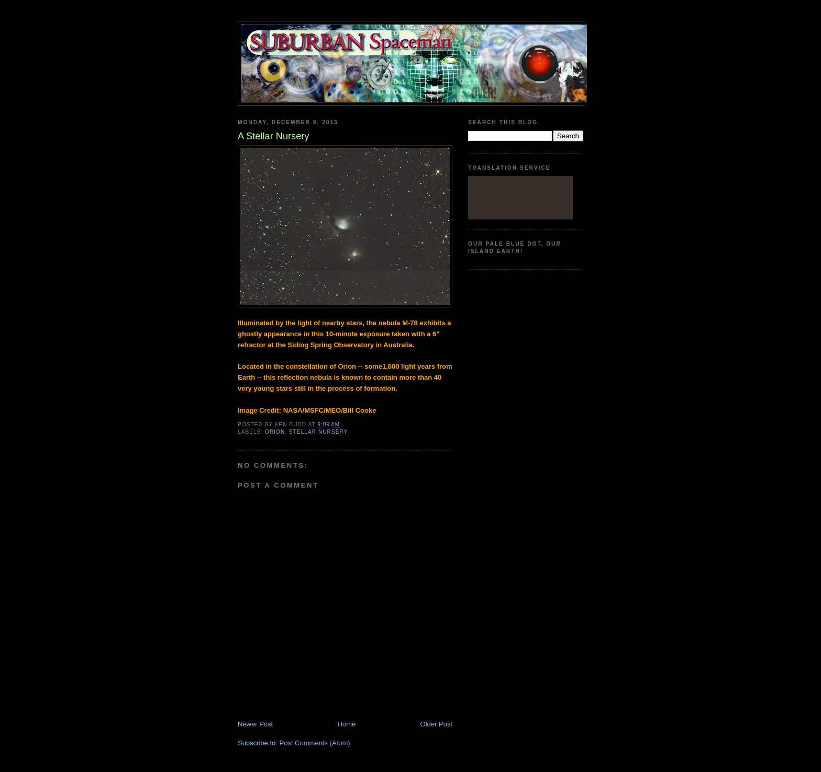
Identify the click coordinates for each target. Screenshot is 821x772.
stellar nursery (318, 432)
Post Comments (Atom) (315, 743)
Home (347, 724)
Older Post (436, 724)
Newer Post (255, 724)
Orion (275, 432)
